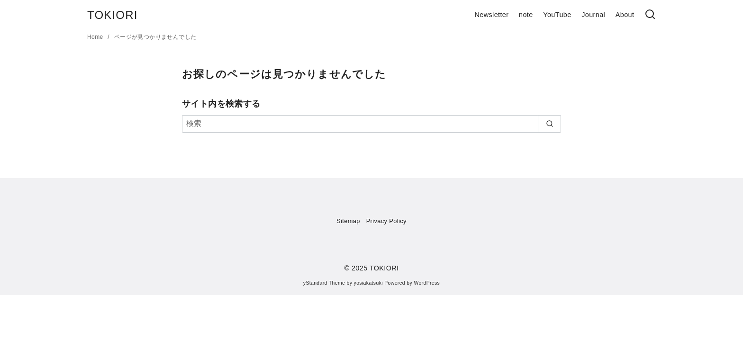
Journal (593, 14)
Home (96, 37)
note (526, 14)
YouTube (557, 14)
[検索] (650, 15)
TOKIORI (112, 15)
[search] (549, 123)
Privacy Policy (386, 220)
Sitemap (348, 220)
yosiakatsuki (368, 283)
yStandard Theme (324, 283)
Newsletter (491, 14)
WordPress (427, 283)
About (625, 14)
